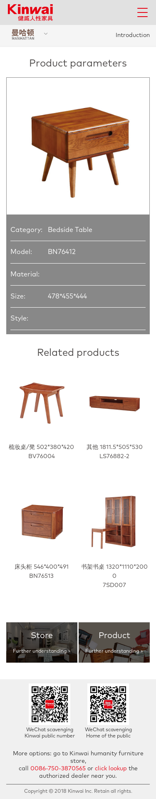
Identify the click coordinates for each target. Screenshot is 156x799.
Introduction (133, 35)
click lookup (111, 769)
